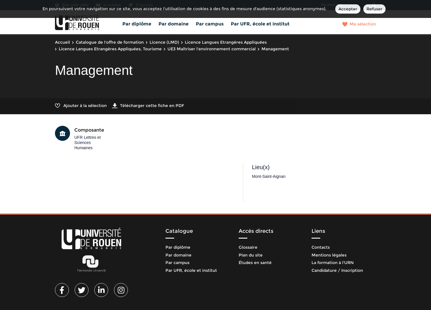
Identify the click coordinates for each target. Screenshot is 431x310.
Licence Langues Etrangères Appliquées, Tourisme (110, 48)
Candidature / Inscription (337, 270)
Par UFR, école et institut (260, 24)
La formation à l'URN (333, 262)
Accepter (347, 9)
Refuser (374, 9)
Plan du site (251, 255)
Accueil (62, 42)
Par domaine (174, 24)
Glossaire (248, 247)
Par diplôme (136, 24)
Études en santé (255, 262)
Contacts (321, 247)
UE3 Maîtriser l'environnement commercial (211, 48)
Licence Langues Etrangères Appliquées (226, 42)
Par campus (210, 24)
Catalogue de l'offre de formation (110, 42)
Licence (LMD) (164, 42)
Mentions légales (329, 255)
